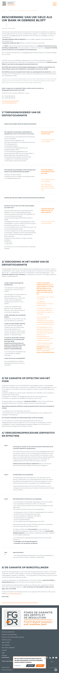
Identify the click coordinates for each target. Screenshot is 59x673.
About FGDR (6, 642)
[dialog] (29, 662)
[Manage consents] (55, 669)
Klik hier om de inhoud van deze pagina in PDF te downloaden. (20, 602)
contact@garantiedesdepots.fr (10, 101)
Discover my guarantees (9, 634)
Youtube (56, 658)
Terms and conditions (7, 669)
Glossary (4, 655)
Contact (4, 650)
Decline (30, 665)
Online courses (6, 640)
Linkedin (50, 658)
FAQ (3, 653)
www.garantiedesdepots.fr (9, 102)
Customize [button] (17, 665)
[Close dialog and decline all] (45, 657)
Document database (8, 647)
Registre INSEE (5, 667)
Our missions (6, 645)
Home (3, 10)
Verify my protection (8, 632)
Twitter (53, 658)
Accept (40, 665)
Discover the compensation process (13, 637)
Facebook (47, 658)
